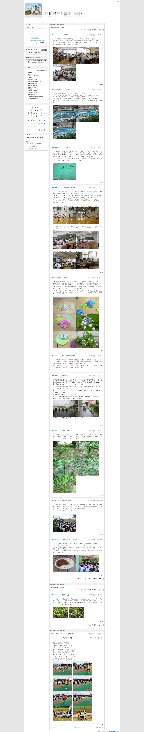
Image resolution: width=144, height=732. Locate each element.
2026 (36, 107)
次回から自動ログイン (38, 40)
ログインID (30, 27)
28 (28, 127)
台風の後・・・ (68, 277)
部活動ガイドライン (32, 88)
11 (39, 118)
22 (31, 124)
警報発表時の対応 (32, 83)
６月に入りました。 (67, 431)
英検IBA (66, 35)
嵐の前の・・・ (66, 375)
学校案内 (29, 73)
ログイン (116, 1)
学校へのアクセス (32, 85)
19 (41, 121)
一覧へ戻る (77, 727)
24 (36, 124)
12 (41, 118)
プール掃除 (67, 89)
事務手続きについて (32, 90)
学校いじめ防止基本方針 (34, 81)
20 (44, 121)
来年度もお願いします (68, 595)
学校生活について (32, 79)
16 (34, 121)
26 (41, 124)
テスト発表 (67, 147)
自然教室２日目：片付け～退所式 (71, 539)
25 (39, 124)
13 (44, 118)
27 (44, 124)
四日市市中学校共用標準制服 (35, 96)
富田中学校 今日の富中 (96, 35)
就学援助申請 (31, 94)
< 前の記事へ (91, 634)
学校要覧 (29, 77)
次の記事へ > (99, 634)
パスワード (30, 32)
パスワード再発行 (39, 42)
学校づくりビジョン (32, 75)
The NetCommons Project (114, 731)
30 (34, 127)
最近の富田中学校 (42, 70)
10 (36, 118)
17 (36, 121)
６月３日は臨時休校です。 (69, 356)
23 (34, 124)
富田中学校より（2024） (57, 634)
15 (31, 121)
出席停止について (32, 92)
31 (28, 115)
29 (31, 127)
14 (28, 121)
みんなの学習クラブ (32, 98)
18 (39, 121)
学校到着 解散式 (66, 500)
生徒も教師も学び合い (69, 187)
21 (28, 124)
